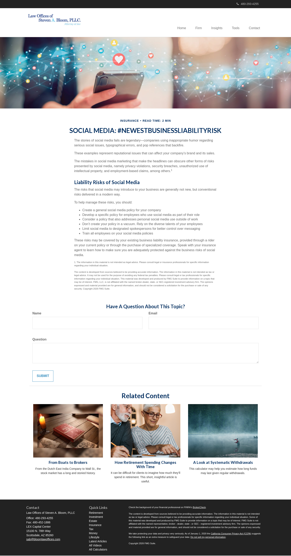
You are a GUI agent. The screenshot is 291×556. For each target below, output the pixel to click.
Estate (93, 521)
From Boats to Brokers (68, 463)
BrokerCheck (199, 507)
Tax (91, 529)
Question (39, 340)
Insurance (95, 525)
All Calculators (98, 550)
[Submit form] (42, 376)
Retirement (96, 513)
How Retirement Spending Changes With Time (145, 465)
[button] (195, 22)
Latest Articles (98, 541)
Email (153, 313)
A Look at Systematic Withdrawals (223, 463)
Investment (96, 517)
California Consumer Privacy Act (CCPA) (231, 534)
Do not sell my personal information (208, 537)
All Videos (95, 545)
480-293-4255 (248, 4)
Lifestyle (94, 537)
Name (36, 313)
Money (93, 533)
